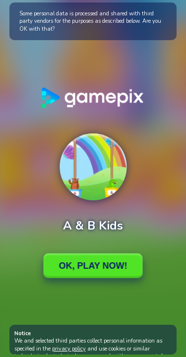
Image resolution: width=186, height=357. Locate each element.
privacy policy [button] (69, 349)
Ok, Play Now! (93, 266)
